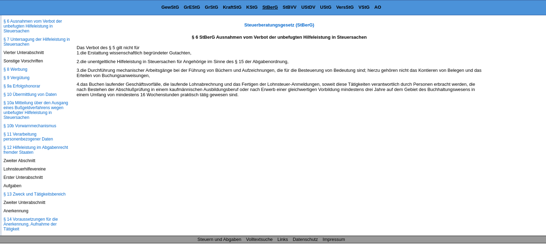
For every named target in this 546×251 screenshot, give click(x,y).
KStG (252, 7)
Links (283, 239)
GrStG (211, 7)
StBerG (270, 7)
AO (377, 7)
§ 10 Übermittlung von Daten (30, 94)
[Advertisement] (511, 126)
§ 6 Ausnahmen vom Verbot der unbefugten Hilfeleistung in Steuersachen (32, 26)
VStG (364, 7)
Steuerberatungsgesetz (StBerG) (279, 25)
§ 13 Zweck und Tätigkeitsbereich (34, 194)
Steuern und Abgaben (219, 239)
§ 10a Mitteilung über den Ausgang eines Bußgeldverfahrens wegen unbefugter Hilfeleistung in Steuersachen (35, 110)
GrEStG (192, 7)
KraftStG (232, 7)
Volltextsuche (259, 239)
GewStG (170, 7)
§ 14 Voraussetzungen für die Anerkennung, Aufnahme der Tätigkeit (30, 224)
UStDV (308, 7)
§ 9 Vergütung (16, 77)
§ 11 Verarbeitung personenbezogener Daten (28, 137)
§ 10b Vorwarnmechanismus (29, 125)
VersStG (345, 7)
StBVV (290, 7)
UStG (326, 7)
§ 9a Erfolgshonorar (21, 86)
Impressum (334, 239)
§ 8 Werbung (15, 69)
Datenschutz (305, 239)
